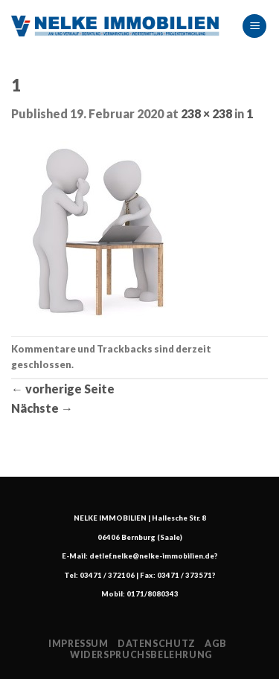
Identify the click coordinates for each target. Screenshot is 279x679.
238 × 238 (206, 113)
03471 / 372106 (107, 575)
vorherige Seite (63, 389)
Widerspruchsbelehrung (141, 654)
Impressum (78, 643)
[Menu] (254, 26)
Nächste (42, 408)
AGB (216, 643)
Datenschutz (157, 643)
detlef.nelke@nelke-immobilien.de (151, 556)
